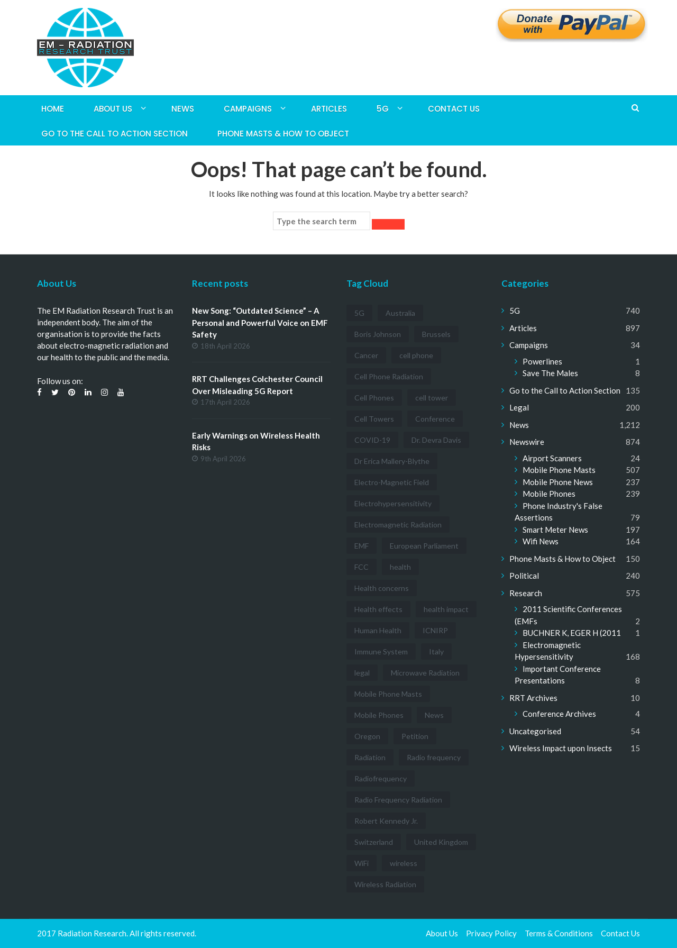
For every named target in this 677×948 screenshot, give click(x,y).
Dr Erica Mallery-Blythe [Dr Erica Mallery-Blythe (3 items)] (391, 461)
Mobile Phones (549, 493)
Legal (519, 407)
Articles (329, 108)
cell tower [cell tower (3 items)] (431, 397)
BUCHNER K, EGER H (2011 (572, 632)
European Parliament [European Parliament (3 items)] (424, 545)
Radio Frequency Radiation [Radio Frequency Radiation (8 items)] (398, 799)
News (182, 108)
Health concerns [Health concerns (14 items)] (381, 588)
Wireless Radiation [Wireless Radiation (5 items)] (385, 884)
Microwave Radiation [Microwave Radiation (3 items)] (425, 672)
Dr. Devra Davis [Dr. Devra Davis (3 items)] (436, 439)
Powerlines (542, 361)
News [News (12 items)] (434, 714)
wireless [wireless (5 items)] (403, 863)
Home (52, 108)
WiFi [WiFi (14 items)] (361, 863)
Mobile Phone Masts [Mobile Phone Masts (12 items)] (388, 693)
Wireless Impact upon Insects (560, 748)
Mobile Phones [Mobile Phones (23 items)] (379, 714)
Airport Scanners (552, 458)
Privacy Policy (491, 933)
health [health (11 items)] (400, 566)
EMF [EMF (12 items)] (361, 545)
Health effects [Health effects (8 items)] (378, 609)
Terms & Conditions (559, 933)
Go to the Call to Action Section (114, 133)
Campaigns (248, 108)
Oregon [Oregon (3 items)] (367, 736)
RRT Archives (533, 698)
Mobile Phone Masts (559, 470)
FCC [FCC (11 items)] (361, 566)
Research (525, 593)
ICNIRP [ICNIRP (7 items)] (435, 630)
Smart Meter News (555, 529)
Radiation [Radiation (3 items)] (370, 757)
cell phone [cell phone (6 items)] (416, 355)
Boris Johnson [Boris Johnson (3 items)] (377, 334)
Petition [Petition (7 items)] (414, 736)
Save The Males (550, 373)
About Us (113, 108)
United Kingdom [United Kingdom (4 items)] (441, 841)
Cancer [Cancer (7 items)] (366, 355)
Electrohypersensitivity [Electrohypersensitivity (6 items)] (393, 503)
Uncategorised (535, 731)
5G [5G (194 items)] (359, 312)
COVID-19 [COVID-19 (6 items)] (372, 439)
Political (524, 575)
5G (383, 108)
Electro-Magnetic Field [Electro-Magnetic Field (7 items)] (391, 482)
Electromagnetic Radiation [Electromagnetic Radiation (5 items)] (398, 524)
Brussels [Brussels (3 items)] (436, 334)
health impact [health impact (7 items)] (446, 609)
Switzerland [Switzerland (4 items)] (373, 841)
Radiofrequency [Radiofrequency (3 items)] (380, 778)
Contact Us (454, 108)
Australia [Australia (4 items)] (400, 312)
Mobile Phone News (558, 482)
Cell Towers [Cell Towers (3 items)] (374, 418)
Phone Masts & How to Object (283, 133)
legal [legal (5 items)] (362, 672)
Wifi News (541, 541)
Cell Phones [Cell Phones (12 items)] (374, 397)
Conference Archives (559, 713)
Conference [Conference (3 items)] (435, 418)
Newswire (526, 441)
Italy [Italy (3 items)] (436, 651)
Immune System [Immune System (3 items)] (381, 651)
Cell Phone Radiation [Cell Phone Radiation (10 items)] (388, 376)
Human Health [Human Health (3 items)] (377, 630)
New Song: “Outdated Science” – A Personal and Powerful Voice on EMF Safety (260, 322)
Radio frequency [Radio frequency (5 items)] (434, 757)
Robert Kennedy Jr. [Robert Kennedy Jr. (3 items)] (386, 820)
